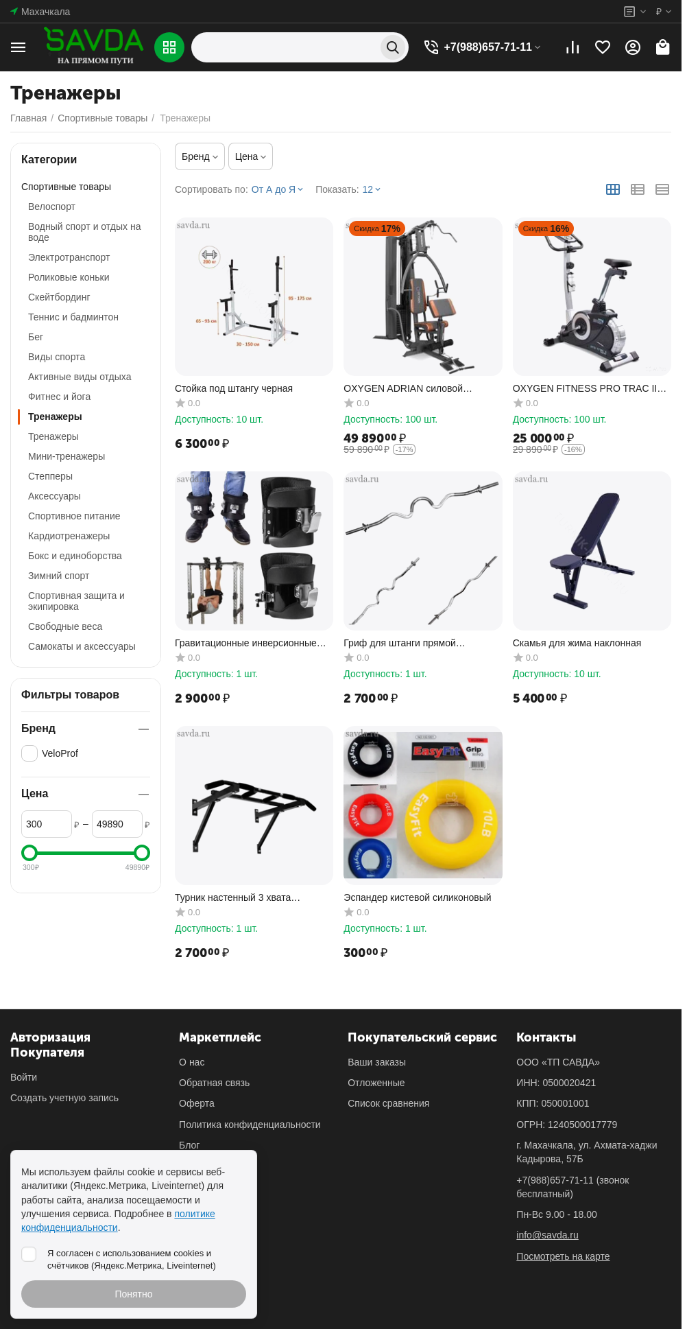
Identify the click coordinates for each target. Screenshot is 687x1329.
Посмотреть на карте (563, 1256)
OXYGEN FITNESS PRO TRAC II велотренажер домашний (585, 389)
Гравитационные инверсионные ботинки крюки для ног (246, 643)
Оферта (197, 1103)
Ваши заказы (377, 1062)
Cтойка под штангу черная (234, 388)
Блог (189, 1145)
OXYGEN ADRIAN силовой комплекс (403, 389)
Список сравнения (388, 1103)
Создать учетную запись (64, 1097)
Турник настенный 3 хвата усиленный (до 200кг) (233, 898)
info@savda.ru (547, 1235)
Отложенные (376, 1082)
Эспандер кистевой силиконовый (417, 897)
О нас (191, 1062)
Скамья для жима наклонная (577, 642)
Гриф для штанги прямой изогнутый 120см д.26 (399, 643)
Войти (23, 1077)
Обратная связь (214, 1082)
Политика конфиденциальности (250, 1124)
